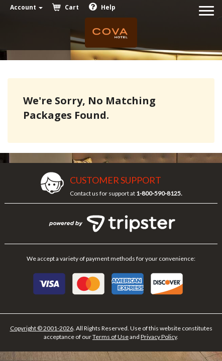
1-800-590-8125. (159, 193)
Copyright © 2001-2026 (41, 328)
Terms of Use (110, 336)
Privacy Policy (159, 336)
